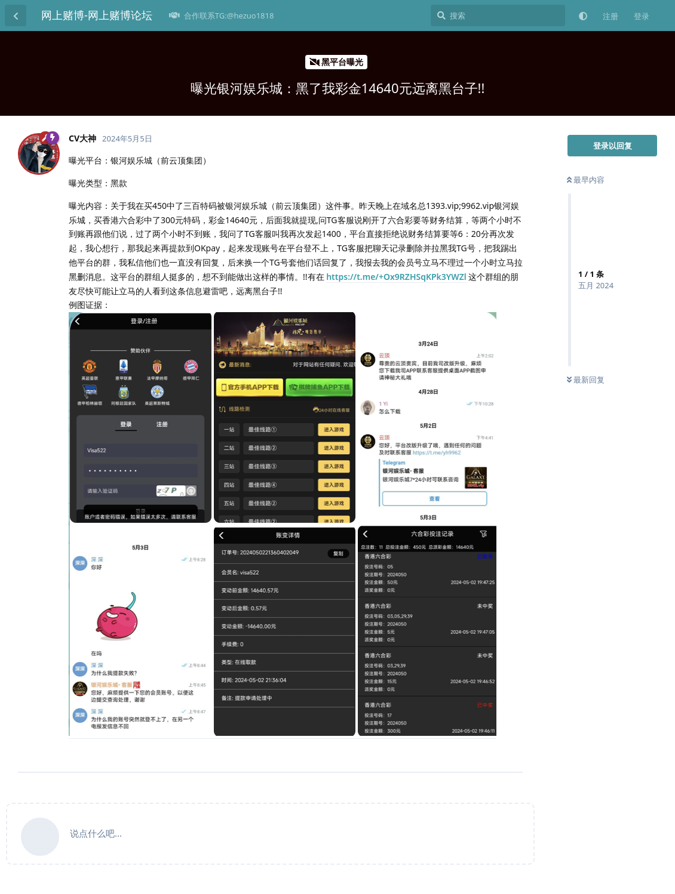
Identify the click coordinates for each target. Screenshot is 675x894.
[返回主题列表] (15, 15)
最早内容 (586, 179)
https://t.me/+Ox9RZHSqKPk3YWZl (396, 276)
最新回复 (586, 379)
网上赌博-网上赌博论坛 (96, 15)
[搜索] (498, 15)
